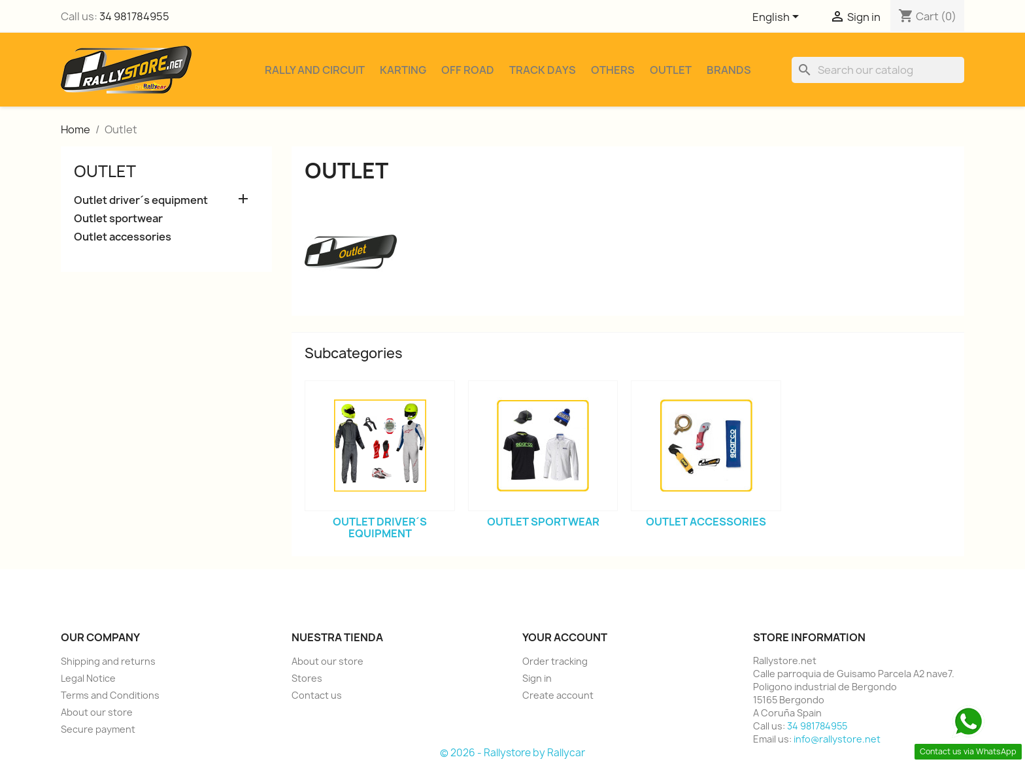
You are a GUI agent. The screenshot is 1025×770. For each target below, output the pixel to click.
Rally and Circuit (315, 70)
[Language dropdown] (777, 17)
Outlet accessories (122, 237)
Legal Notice (88, 678)
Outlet (671, 70)
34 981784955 (134, 16)
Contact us (317, 695)
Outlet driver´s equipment (140, 200)
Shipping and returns (108, 661)
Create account (558, 695)
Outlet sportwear (118, 219)
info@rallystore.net (837, 739)
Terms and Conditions (110, 695)
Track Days (542, 70)
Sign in (537, 678)
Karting (403, 70)
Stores (307, 678)
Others (613, 70)
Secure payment (98, 729)
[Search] (878, 70)
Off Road (467, 70)
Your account (564, 637)
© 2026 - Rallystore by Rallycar (512, 753)
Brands (729, 70)
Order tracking (555, 661)
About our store (97, 712)
